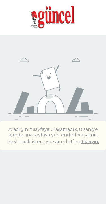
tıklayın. (90, 141)
